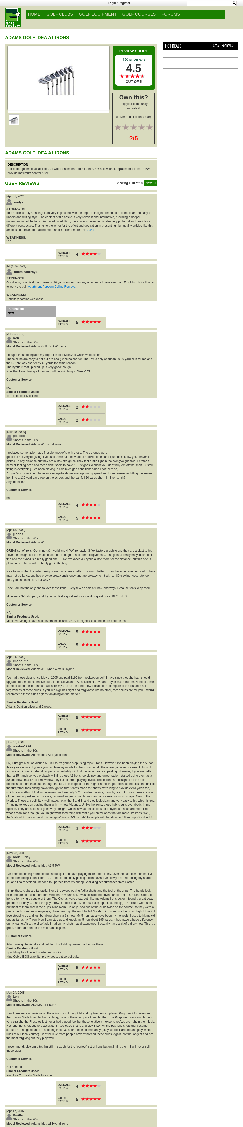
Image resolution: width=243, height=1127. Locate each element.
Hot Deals (173, 46)
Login (112, 3)
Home (34, 14)
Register (124, 3)
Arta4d (90, 229)
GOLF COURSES (139, 14)
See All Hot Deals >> (224, 46)
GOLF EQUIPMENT (98, 14)
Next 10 (151, 183)
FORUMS (171, 14)
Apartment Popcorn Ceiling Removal (52, 286)
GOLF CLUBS (59, 14)
